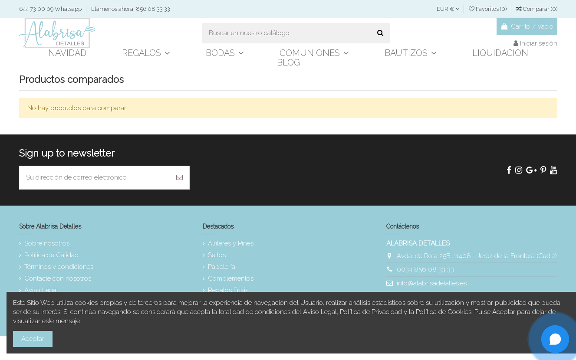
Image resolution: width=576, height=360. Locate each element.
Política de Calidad (51, 255)
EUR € (448, 9)
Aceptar (32, 339)
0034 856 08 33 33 (425, 269)
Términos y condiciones (58, 267)
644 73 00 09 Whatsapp (51, 9)
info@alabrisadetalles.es (432, 283)
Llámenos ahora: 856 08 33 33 (130, 9)
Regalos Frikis (228, 290)
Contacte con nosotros (57, 278)
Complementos (230, 278)
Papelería (221, 267)
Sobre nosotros (46, 243)
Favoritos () (488, 9)
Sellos (217, 255)
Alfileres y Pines (230, 243)
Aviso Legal (41, 290)
